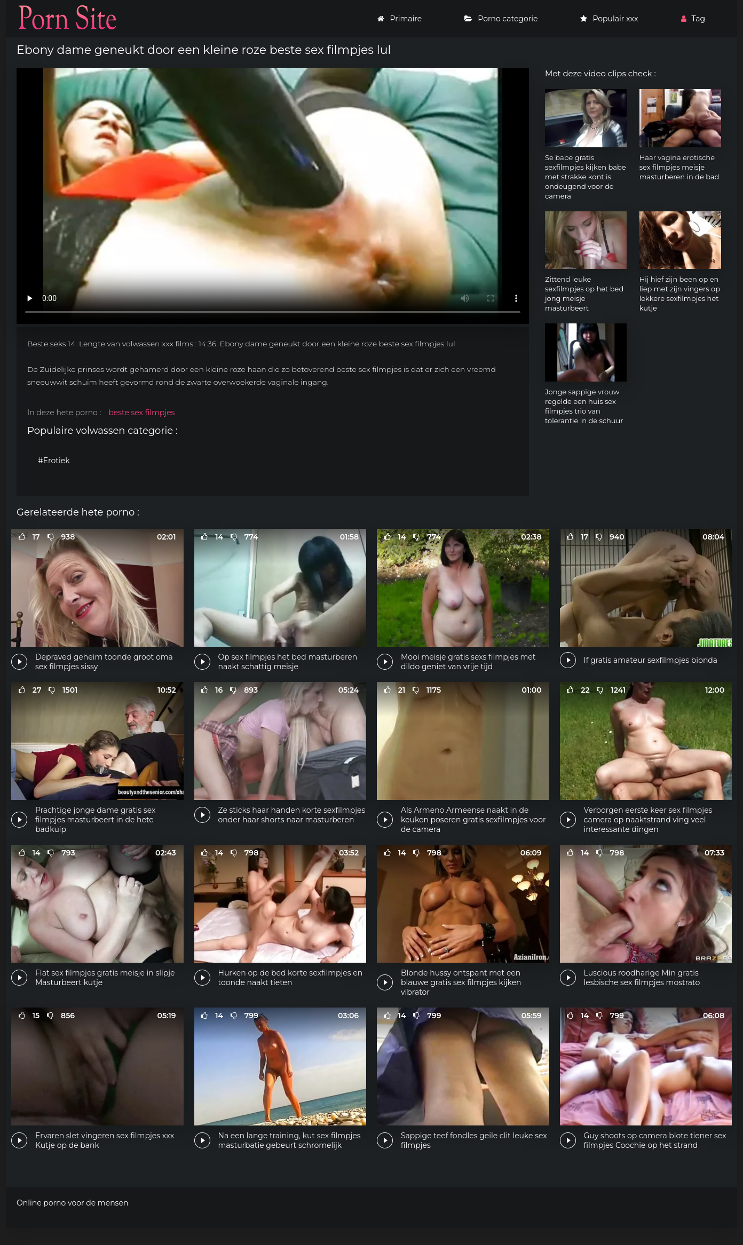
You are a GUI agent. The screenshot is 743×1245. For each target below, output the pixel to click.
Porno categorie (501, 18)
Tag (693, 18)
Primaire (399, 18)
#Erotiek (54, 460)
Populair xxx (609, 18)
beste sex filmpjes (141, 412)
